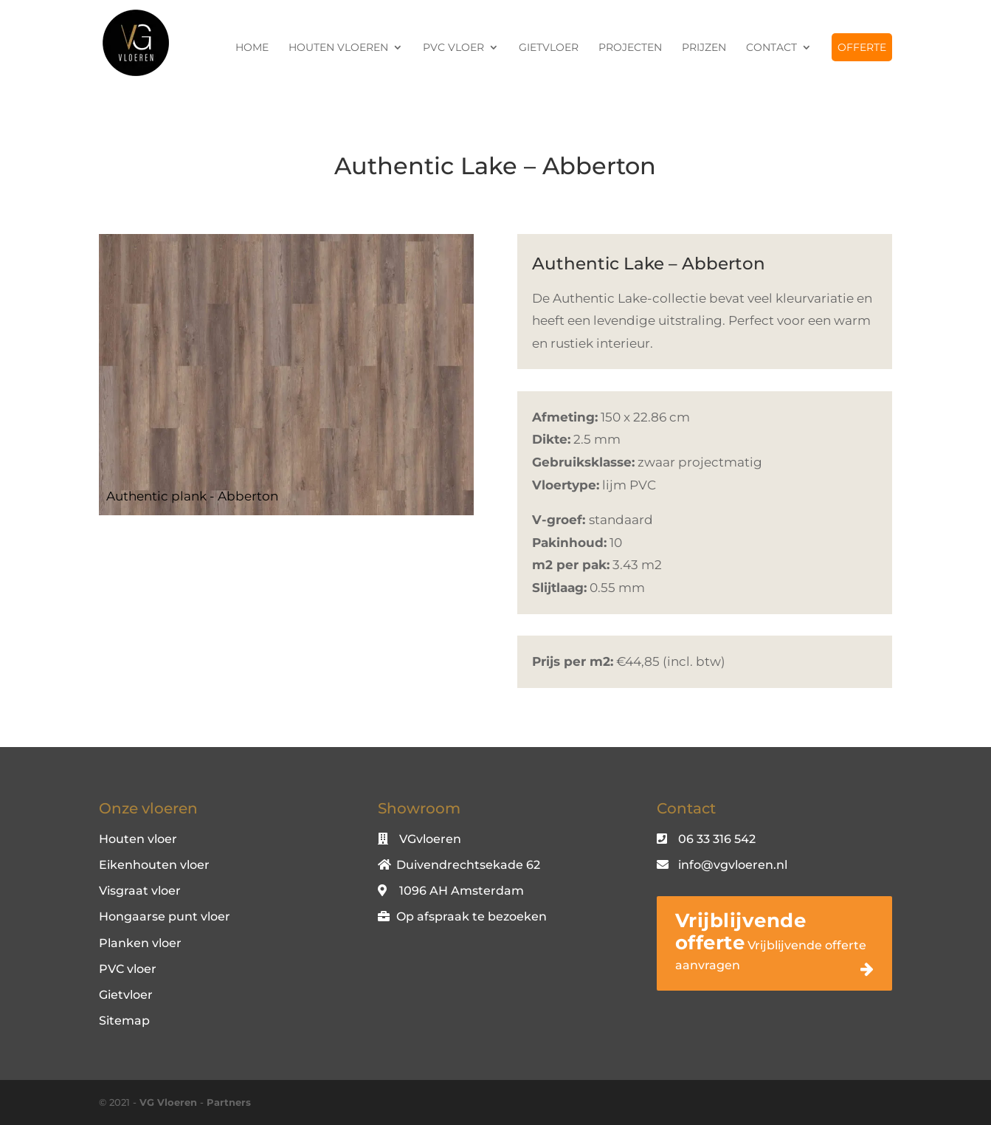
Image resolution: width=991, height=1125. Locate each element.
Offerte (862, 47)
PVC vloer (453, 48)
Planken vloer (140, 943)
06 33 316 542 (717, 839)
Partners (229, 1102)
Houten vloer (138, 839)
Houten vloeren (338, 48)
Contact (771, 48)
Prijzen (704, 48)
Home (252, 48)
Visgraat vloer (140, 891)
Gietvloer (549, 48)
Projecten (630, 48)
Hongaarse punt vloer (164, 916)
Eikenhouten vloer (154, 865)
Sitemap (124, 1021)
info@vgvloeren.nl (732, 865)
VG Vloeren (168, 1102)
